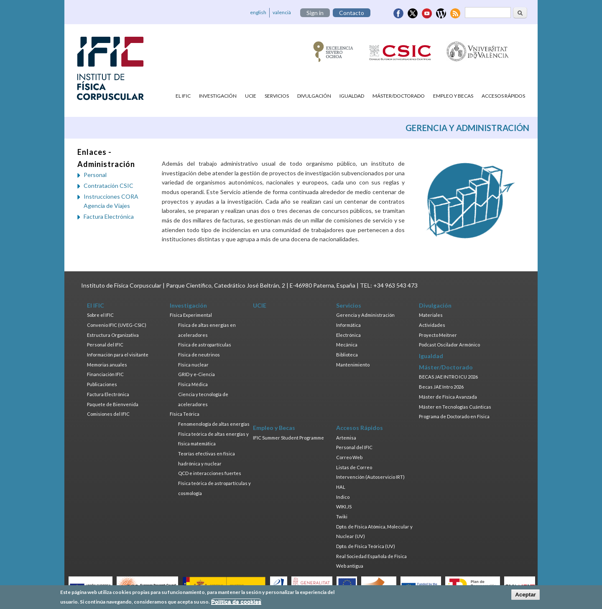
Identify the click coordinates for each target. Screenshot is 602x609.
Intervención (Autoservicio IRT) (370, 477)
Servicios (277, 96)
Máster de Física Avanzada (448, 396)
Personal (95, 174)
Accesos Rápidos (503, 96)
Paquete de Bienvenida (112, 404)
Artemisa (346, 437)
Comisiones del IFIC (108, 414)
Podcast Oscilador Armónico (449, 344)
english (258, 12)
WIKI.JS (344, 506)
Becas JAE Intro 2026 (441, 386)
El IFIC (183, 96)
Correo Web (349, 457)
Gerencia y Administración (365, 315)
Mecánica (346, 344)
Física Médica (193, 384)
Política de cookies (236, 602)
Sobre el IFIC (100, 315)
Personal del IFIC (105, 344)
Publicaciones (102, 384)
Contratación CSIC (108, 185)
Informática (348, 325)
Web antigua (349, 566)
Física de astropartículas (204, 344)
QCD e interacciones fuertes (209, 473)
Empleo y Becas (453, 96)
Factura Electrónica (109, 216)
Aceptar (525, 596)
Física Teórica (184, 414)
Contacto (351, 12)
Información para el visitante (117, 354)
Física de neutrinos (199, 354)
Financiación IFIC (105, 374)
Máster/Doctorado (398, 96)
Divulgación (314, 96)
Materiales (431, 315)
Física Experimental (191, 315)
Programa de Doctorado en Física (454, 416)
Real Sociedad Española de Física (371, 556)
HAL (340, 487)
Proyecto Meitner (438, 335)
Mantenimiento (353, 364)
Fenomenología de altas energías (214, 424)
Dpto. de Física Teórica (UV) (365, 546)
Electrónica (348, 335)
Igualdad (351, 96)
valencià (282, 12)
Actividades (432, 325)
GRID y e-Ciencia (196, 374)
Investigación (218, 96)
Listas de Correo (354, 467)
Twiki (341, 516)
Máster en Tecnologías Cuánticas (455, 406)
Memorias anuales (107, 364)
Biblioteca (347, 354)
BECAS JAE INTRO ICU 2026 (448, 376)
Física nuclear (193, 364)
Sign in (315, 12)
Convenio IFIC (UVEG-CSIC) (116, 325)
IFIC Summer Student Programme (288, 437)
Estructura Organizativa (113, 335)
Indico (342, 497)
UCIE (250, 96)
